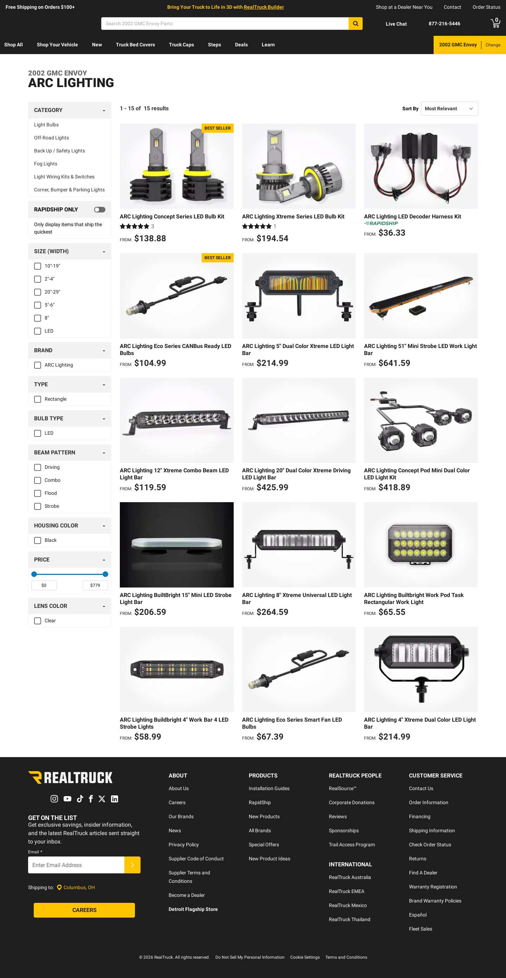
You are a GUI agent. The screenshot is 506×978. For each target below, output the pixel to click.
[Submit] (132, 865)
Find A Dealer (423, 872)
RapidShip (260, 802)
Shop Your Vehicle (57, 44)
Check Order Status (430, 844)
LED (49, 331)
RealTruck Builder (264, 7)
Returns (417, 858)
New (97, 44)
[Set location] (76, 887)
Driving (52, 467)
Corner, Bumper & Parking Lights (69, 189)
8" (47, 318)
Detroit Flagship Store (193, 909)
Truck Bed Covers (135, 44)
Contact (452, 7)
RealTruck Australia (350, 877)
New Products (264, 816)
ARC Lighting (59, 365)
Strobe (52, 506)
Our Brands (181, 816)
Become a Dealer (187, 895)
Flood (51, 493)
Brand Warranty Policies (435, 901)
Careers (177, 802)
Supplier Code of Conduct (196, 858)
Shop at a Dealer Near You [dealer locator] (404, 7)
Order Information (428, 802)
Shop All (13, 44)
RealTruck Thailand (349, 919)
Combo (52, 480)
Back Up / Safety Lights (59, 150)
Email (35, 852)
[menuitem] (13, 45)
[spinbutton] (44, 585)
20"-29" (52, 292)
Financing (419, 816)
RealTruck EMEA (346, 891)
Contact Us (421, 788)
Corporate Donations (352, 802)
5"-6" (49, 305)
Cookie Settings (305, 957)
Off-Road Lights (51, 137)
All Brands (260, 830)
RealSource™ (343, 788)
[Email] (76, 865)
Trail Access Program (352, 844)
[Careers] (84, 910)
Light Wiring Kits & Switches (64, 176)
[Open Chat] (390, 24)
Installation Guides (269, 788)
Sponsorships (344, 830)
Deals (241, 44)
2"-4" (49, 279)
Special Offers (264, 844)
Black (51, 540)
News (175, 830)
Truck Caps (181, 44)
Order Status (486, 7)
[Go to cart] (495, 23)
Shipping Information (432, 830)
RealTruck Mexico (348, 905)
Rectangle (55, 399)
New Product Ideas (269, 858)
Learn (268, 44)
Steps (214, 44)
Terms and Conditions (346, 957)
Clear (50, 620)
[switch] (69, 209)
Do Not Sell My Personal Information (250, 957)
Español (418, 915)
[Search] (232, 23)
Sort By (410, 108)
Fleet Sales (420, 929)
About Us (179, 788)
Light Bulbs (46, 124)
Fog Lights (45, 163)
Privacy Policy (184, 844)
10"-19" (52, 266)
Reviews (338, 816)
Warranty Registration (433, 887)
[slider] (34, 574)
